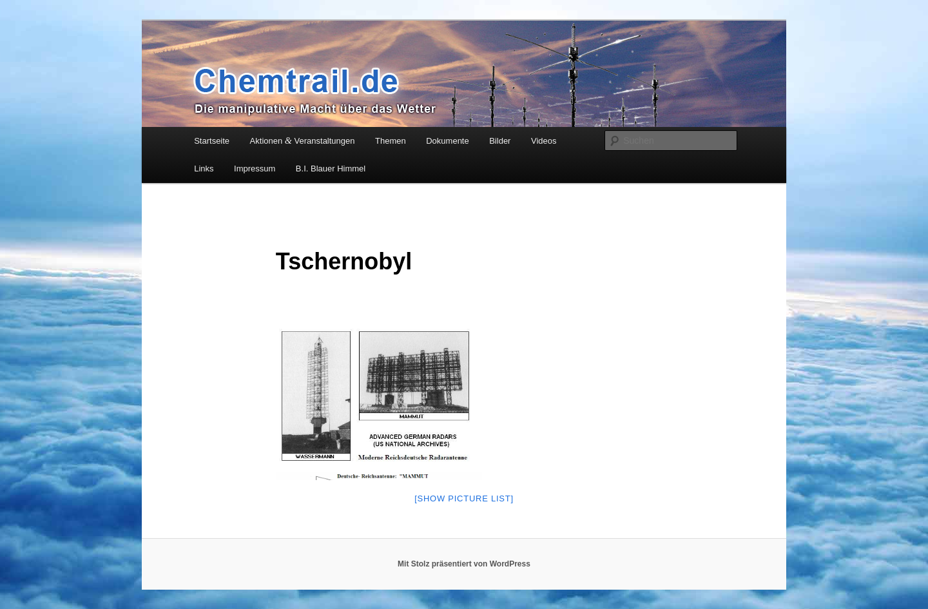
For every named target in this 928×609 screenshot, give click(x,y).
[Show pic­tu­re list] (464, 498)
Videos (544, 141)
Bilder (499, 141)
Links (203, 168)
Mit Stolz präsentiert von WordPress (464, 563)
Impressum (254, 168)
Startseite (211, 141)
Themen (390, 141)
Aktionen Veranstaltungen (302, 140)
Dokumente (447, 141)
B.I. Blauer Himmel (330, 168)
